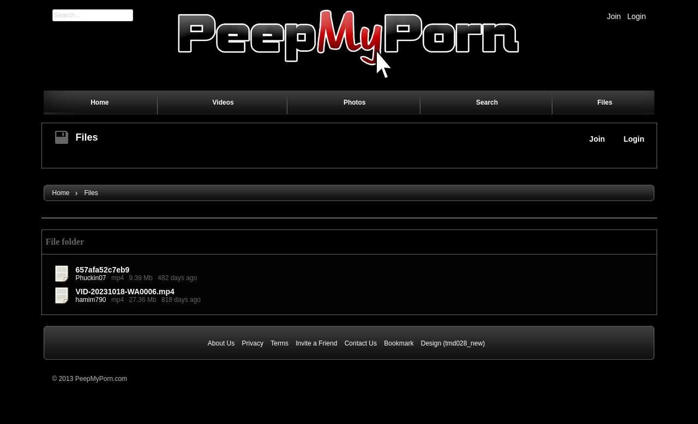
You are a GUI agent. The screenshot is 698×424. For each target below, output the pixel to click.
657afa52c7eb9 (103, 269)
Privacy (252, 343)
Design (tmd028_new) (453, 343)
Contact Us (361, 343)
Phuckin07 (91, 278)
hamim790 (91, 300)
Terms (279, 343)
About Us (221, 343)
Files (87, 137)
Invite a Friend (316, 343)
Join (614, 16)
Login (636, 16)
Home (61, 193)
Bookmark (398, 343)
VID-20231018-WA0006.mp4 (125, 291)
